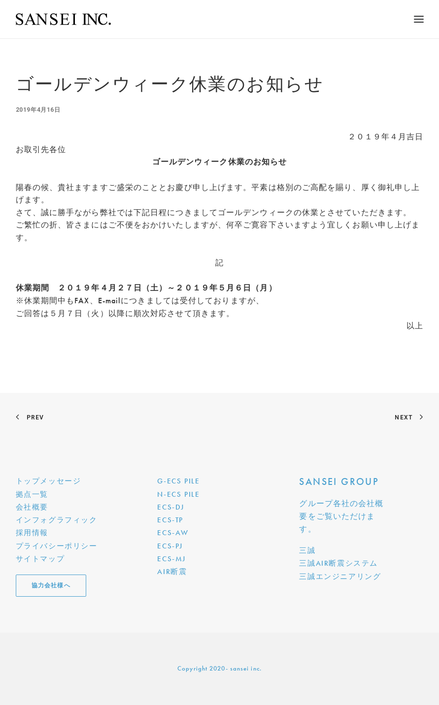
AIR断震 (172, 572)
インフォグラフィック (57, 520)
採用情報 (32, 533)
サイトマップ (40, 559)
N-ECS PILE (178, 494)
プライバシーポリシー (57, 546)
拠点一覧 (32, 494)
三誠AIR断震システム (338, 563)
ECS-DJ (170, 507)
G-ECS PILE (178, 481)
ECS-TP (170, 520)
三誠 (307, 550)
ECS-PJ (170, 546)
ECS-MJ (171, 559)
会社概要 (32, 507)
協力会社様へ (51, 585)
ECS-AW (173, 533)
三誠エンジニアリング (340, 576)
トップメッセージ (48, 481)
